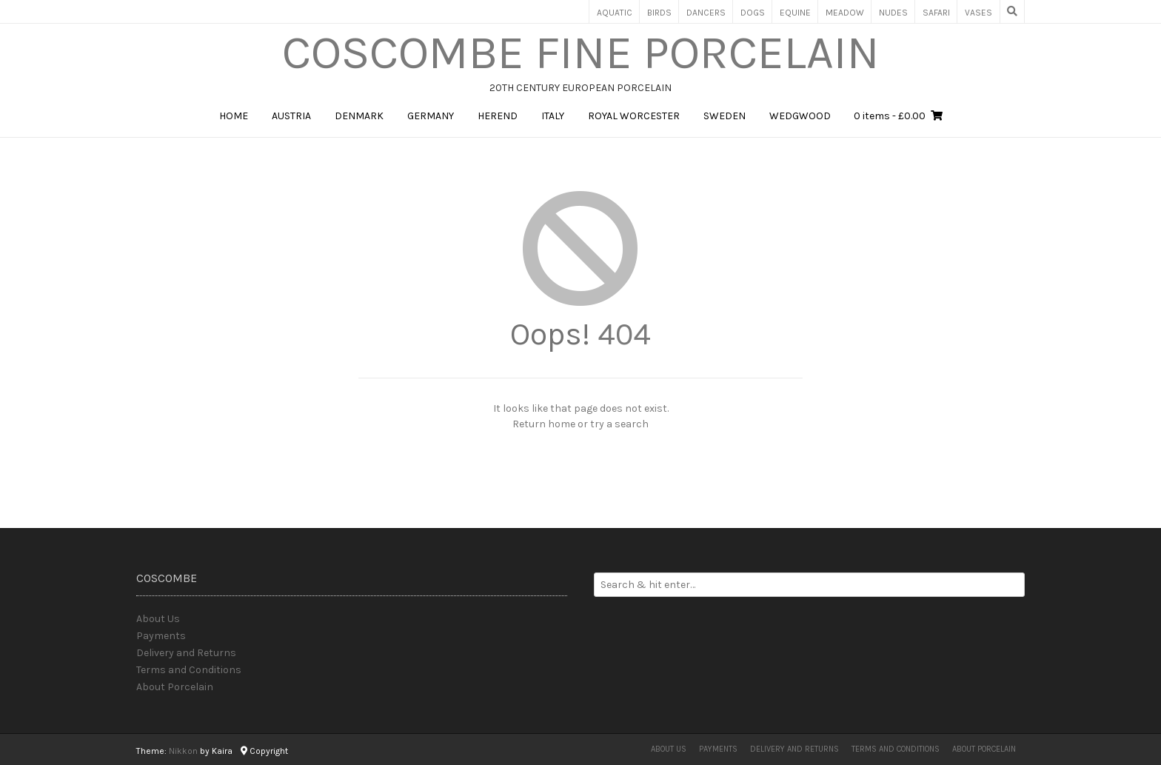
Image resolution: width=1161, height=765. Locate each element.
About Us (158, 618)
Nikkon (183, 751)
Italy (552, 116)
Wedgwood (800, 116)
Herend (498, 116)
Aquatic (614, 12)
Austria (291, 116)
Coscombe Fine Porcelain (581, 52)
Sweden (724, 116)
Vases (978, 12)
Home (233, 116)
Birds (659, 12)
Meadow (845, 12)
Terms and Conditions (188, 670)
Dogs (752, 12)
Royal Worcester (634, 116)
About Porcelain (174, 687)
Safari (936, 12)
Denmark (359, 116)
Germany (430, 116)
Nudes (893, 12)
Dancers (706, 12)
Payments (161, 635)
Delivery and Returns (186, 653)
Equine (795, 12)
